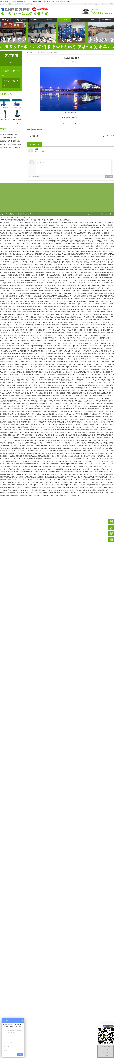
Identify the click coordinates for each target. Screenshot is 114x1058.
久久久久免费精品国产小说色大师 (10, 390)
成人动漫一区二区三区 (57, 443)
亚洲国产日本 (31, 393)
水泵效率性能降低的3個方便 (8, 138)
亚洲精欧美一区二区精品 (93, 267)
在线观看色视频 (48, 353)
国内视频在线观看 (34, 293)
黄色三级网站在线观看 (50, 267)
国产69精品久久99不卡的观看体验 (39, 419)
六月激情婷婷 (54, 456)
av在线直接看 (47, 461)
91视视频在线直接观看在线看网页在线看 (35, 225)
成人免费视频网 (5, 335)
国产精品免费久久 (59, 377)
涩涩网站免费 (80, 461)
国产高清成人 (67, 262)
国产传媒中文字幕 (58, 222)
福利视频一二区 (84, 325)
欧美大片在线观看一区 (67, 359)
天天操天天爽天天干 (6, 290)
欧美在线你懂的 (9, 364)
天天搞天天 (62, 374)
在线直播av (66, 285)
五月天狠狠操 (94, 464)
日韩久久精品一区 (58, 330)
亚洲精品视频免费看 (107, 332)
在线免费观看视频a (21, 356)
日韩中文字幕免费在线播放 (51, 411)
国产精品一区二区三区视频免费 (71, 319)
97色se (45, 351)
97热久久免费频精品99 (62, 241)
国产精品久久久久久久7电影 (78, 285)
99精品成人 (96, 469)
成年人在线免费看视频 (19, 306)
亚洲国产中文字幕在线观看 (43, 340)
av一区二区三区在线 (24, 487)
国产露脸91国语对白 (18, 338)
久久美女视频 (108, 461)
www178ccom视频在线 (30, 317)
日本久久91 (97, 330)
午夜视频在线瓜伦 (18, 458)
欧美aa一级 (8, 327)
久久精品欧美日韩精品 (64, 332)
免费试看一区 (21, 285)
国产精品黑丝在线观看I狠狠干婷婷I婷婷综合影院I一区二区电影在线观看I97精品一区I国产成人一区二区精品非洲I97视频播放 (36, 1)
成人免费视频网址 (95, 372)
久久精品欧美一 (93, 414)
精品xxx (38, 269)
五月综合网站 (45, 364)
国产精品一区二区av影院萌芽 (51, 228)
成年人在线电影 (69, 330)
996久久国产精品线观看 (77, 432)
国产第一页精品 (37, 440)
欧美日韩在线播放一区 (64, 259)
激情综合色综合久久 (28, 254)
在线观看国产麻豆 (86, 437)
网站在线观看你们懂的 (37, 361)
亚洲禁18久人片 (12, 382)
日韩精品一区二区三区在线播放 (43, 285)
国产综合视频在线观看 (72, 348)
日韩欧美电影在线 (10, 372)
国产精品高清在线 (108, 290)
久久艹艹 (73, 424)
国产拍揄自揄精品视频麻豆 (96, 492)
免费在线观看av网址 (104, 398)
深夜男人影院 (69, 256)
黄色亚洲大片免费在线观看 (32, 222)
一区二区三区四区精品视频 (98, 445)
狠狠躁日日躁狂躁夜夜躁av (64, 248)
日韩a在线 (100, 296)
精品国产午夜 (38, 385)
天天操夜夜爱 (19, 443)
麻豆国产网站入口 (68, 346)
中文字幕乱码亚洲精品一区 (104, 288)
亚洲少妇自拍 (39, 343)
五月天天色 (102, 482)
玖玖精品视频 (53, 367)
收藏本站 (102, 4)
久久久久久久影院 (100, 280)
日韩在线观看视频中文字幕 (81, 372)
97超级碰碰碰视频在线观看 (72, 243)
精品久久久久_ (49, 317)
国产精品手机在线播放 (36, 290)
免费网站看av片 (63, 393)
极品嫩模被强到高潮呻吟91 (58, 450)
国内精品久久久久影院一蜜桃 (77, 490)
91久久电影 (29, 479)
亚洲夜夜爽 (39, 492)
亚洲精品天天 (109, 348)
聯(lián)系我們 (109, 4)
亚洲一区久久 (78, 477)
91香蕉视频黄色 (73, 416)
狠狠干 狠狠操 (94, 343)
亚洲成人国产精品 (81, 424)
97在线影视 (52, 448)
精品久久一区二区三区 (42, 450)
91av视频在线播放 (36, 296)
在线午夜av (35, 398)
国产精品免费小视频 (51, 332)
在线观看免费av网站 (82, 364)
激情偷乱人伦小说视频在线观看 (72, 403)
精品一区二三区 (96, 317)
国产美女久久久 (77, 290)
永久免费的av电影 (63, 267)
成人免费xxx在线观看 (47, 269)
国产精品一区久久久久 (66, 372)
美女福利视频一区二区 (80, 248)
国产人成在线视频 (51, 275)
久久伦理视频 (75, 325)
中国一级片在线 (45, 230)
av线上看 (100, 461)
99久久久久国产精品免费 (47, 256)
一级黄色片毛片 (79, 409)
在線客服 (111, 521)
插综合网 (40, 477)
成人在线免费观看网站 (82, 429)
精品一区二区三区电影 (22, 374)
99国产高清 (12, 401)
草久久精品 (55, 235)
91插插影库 (89, 330)
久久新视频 (48, 361)
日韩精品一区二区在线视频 (18, 427)
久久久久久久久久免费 (44, 262)
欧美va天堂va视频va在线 (20, 495)
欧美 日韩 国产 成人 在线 (7, 477)
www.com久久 (13, 325)
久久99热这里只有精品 (52, 311)
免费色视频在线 (55, 306)
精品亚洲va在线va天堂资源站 (72, 356)
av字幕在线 (61, 225)
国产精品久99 (30, 241)
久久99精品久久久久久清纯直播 (79, 306)
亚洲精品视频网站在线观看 (14, 367)
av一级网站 (81, 251)
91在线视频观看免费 (89, 338)
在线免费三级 (70, 246)
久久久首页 (11, 374)
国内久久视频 (98, 367)
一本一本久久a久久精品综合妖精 (24, 359)
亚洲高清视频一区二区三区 (61, 361)
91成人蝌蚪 (69, 374)
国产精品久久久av (96, 382)
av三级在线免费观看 (69, 314)
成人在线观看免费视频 (80, 346)
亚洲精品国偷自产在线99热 (26, 325)
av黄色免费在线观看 (77, 385)
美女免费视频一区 (73, 272)
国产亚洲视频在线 (106, 388)
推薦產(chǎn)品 (6, 94)
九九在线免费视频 (58, 440)
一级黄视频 (14, 280)
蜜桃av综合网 (92, 311)
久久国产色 (77, 353)
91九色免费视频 (12, 298)
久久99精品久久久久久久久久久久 (41, 424)
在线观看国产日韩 (107, 277)
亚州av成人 (47, 388)
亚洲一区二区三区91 (101, 230)
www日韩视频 (79, 246)
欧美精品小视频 (68, 298)
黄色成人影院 (68, 440)
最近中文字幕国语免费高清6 (58, 482)
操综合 (101, 411)
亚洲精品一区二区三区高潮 (36, 416)
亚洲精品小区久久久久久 (20, 490)
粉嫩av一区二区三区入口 (18, 319)
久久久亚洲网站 (9, 332)
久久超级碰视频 (45, 456)
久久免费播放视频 (40, 330)
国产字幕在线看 (56, 461)
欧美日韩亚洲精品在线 (14, 254)
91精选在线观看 (48, 477)
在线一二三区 (104, 262)
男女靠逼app (106, 317)
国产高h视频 (65, 492)
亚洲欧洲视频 (108, 364)
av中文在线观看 (70, 225)
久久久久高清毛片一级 (70, 351)
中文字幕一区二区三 (107, 471)
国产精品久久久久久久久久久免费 (85, 458)
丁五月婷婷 (80, 283)
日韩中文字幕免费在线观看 (87, 416)
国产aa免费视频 (53, 471)
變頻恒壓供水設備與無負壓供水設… (10, 141)
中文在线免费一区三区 (70, 293)
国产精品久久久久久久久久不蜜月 (16, 233)
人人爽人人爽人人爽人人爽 (33, 288)
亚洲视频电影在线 (48, 458)
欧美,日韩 (37, 474)
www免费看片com (35, 364)
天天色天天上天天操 (88, 230)
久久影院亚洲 (22, 246)
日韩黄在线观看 (65, 306)
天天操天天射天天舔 (93, 359)
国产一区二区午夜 (60, 309)
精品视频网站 (76, 332)
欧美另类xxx (31, 427)
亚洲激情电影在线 (93, 233)
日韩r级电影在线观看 (101, 477)
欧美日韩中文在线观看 (67, 382)
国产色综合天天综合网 (18, 288)
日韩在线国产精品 (50, 283)
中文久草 (49, 330)
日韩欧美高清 (9, 269)
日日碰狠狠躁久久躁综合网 (31, 456)
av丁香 (33, 414)
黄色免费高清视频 (34, 495)
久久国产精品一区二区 (75, 469)
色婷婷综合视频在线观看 (77, 241)
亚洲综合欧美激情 (87, 356)
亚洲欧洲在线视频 (46, 233)
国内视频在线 (102, 238)
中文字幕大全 (27, 243)
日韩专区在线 (12, 406)
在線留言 (92, 20)
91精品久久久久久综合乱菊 (43, 414)
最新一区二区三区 (24, 275)
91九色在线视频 (34, 374)
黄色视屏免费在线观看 (23, 380)
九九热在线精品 (53, 474)
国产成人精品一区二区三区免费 (37, 238)
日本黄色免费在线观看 (76, 269)
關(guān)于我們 (21, 20)
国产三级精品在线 (49, 246)
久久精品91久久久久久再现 (53, 319)
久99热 (66, 254)
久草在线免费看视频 (12, 309)
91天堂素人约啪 (104, 450)
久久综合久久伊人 (22, 272)
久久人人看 (95, 254)
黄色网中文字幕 (92, 424)
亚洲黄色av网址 (102, 406)
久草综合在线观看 (85, 272)
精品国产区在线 (29, 343)
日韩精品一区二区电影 (11, 471)
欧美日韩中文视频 (34, 230)
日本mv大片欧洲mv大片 (61, 269)
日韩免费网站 (29, 285)
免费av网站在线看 (34, 235)
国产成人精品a (67, 466)
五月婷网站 (79, 479)
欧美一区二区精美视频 (94, 322)
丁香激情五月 (106, 322)
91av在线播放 (63, 456)
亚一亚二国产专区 (7, 317)
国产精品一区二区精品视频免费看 (14, 340)
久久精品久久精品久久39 (91, 419)
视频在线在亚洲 (24, 492)
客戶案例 (64, 20)
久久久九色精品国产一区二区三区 (83, 466)
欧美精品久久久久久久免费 (35, 388)
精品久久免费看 (101, 225)
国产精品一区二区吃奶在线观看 (17, 388)
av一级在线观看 (51, 322)
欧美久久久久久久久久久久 (74, 264)
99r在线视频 (29, 409)
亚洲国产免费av (93, 390)
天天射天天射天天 (94, 319)
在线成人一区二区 (50, 479)
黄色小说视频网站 (23, 445)
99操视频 (73, 230)
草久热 (2, 311)
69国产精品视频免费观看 (74, 450)
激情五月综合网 (27, 346)
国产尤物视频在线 (10, 422)
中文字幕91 (9, 369)
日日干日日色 (85, 485)
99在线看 (91, 228)
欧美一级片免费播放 (57, 429)
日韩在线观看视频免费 (23, 422)
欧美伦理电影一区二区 (104, 251)
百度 (92, 4)
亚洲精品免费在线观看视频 (77, 254)
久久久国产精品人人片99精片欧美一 (69, 474)
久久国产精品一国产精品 (32, 256)
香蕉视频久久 (75, 495)
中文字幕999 (59, 290)
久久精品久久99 (39, 332)
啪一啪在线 (93, 374)
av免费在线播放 (38, 435)
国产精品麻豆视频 (88, 377)
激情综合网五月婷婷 (100, 456)
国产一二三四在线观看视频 (27, 309)
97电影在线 (86, 301)
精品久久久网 (20, 395)
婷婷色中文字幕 (74, 398)
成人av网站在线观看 (85, 317)
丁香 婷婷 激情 (85, 275)
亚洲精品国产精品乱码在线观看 (11, 469)
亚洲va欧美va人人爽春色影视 (60, 398)
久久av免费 (43, 474)
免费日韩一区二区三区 (84, 351)
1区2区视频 (96, 304)
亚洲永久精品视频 (5, 348)
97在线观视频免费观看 (13, 424)
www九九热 (97, 241)
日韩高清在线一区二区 (62, 432)
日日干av (89, 254)
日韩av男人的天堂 (86, 332)
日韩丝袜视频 (88, 385)
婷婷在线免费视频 (95, 429)
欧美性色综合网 (99, 228)
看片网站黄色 (105, 351)
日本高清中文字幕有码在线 (68, 311)
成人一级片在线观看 (41, 485)
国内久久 (98, 409)
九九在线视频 (20, 477)
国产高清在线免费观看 (102, 416)
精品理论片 (40, 317)
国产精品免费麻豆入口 (96, 364)
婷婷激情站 (70, 477)
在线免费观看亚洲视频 (53, 382)
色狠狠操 (106, 235)
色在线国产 (110, 238)
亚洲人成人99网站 (74, 437)
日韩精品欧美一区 (52, 393)
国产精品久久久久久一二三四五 (28, 259)
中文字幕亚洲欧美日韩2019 (89, 238)
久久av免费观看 (7, 393)
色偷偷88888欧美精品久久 (82, 256)
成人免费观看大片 (89, 269)
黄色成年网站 (101, 311)
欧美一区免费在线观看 (52, 372)
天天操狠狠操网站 (72, 317)
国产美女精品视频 (98, 395)
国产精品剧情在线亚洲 (74, 367)
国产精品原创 (105, 293)
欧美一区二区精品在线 (56, 243)
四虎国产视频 (53, 469)
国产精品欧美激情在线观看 (90, 450)
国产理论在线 (80, 380)
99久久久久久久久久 (76, 338)
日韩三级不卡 (36, 298)
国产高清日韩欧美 (101, 458)
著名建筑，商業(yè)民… (11, 83)
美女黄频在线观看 (89, 246)
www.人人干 (34, 422)
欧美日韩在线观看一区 (89, 479)
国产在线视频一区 (36, 432)
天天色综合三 (38, 461)
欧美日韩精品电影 (76, 388)
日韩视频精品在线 (87, 471)
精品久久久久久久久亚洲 (102, 327)
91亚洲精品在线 (97, 437)
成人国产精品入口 (98, 385)
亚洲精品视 (86, 343)
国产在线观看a (94, 306)
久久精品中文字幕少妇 (46, 377)
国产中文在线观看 (36, 327)
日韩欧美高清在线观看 (87, 243)
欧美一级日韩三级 (52, 238)
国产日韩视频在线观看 (94, 361)
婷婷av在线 (105, 283)
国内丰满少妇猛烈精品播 (9, 296)
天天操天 (5, 440)
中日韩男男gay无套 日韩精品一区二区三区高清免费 (34, 280)
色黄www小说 (47, 251)
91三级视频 (58, 298)
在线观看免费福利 (103, 490)
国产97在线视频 (9, 311)
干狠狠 (109, 380)
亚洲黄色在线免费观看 (6, 474)
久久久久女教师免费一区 (81, 374)
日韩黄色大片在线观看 (58, 435)
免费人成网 (90, 285)
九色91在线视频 (5, 222)
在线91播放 (4, 293)
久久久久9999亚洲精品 (47, 356)
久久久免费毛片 (90, 409)
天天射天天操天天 (72, 251)
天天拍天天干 (106, 335)
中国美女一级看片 (63, 437)
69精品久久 (18, 346)
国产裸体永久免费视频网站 (79, 233)
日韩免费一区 (8, 458)
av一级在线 (75, 487)
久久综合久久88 (21, 401)
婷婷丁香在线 (88, 395)
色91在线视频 (37, 346)
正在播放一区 (43, 422)
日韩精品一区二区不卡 (82, 445)
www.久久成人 (43, 448)
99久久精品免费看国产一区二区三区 (48, 445)
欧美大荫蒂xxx (37, 411)
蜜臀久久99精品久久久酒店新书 (24, 322)
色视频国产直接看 (70, 427)
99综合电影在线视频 (8, 346)
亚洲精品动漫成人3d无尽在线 (78, 361)
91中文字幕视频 (48, 492)
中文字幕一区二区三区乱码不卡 (59, 280)
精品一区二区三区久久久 (99, 222)
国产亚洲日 (38, 427)
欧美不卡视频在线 (44, 464)
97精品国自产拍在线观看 (15, 456)
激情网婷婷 (23, 238)
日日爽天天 (95, 411)
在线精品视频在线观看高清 (90, 353)
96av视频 (46, 343)
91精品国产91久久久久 (63, 385)
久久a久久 (63, 301)
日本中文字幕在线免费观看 (14, 225)
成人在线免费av (25, 424)
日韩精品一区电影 (60, 264)
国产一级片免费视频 (49, 314)
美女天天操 (54, 406)
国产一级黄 (5, 304)
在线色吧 (8, 288)
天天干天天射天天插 (29, 367)
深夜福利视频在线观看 (103, 479)
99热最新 (68, 443)
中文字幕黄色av (41, 382)
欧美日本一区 (22, 453)
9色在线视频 (42, 259)
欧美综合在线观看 (61, 485)
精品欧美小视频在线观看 (78, 340)
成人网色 (43, 338)
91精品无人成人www (28, 469)
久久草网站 (20, 351)
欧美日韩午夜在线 (95, 298)
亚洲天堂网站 (109, 346)
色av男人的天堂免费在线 (20, 416)
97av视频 (78, 401)
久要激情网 (95, 482)
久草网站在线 (72, 283)
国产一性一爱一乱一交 (87, 474)
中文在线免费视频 (11, 419)
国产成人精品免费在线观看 (67, 471)
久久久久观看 (29, 385)
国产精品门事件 (55, 419)
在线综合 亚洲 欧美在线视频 (58, 364)
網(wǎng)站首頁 (7, 20)
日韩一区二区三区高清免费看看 (91, 388)
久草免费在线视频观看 (33, 233)
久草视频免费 (14, 353)
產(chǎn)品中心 (35, 20)
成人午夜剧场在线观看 (28, 269)
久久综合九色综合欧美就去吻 (78, 228)
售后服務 (78, 20)
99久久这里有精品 (43, 306)
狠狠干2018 (59, 495)
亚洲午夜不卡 (89, 440)
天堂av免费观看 (30, 450)
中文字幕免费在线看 (60, 477)
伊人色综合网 (31, 382)
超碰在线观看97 (51, 272)
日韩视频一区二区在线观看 (97, 453)
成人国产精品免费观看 (47, 298)
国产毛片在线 (9, 414)
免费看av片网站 (7, 490)
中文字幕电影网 (58, 403)
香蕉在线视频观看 (19, 411)
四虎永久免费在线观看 (88, 327)
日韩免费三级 (25, 390)
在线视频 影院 (40, 372)
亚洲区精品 (11, 432)
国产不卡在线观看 (36, 466)
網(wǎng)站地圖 (86, 4)
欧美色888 (59, 314)
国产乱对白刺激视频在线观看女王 (86, 435)
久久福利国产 (78, 377)
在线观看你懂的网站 (96, 485)
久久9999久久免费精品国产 (34, 314)
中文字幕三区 (17, 403)
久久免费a (90, 248)
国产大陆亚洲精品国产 (103, 403)
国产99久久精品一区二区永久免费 (40, 429)
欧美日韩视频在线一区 (41, 469)
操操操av (42, 264)
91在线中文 (52, 401)
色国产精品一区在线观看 (55, 351)
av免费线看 (108, 228)
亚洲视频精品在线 (5, 280)
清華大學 (35, 136)
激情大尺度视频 (57, 466)
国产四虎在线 (49, 416)
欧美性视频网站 (29, 458)
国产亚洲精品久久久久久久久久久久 (53, 427)
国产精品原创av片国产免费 (37, 304)
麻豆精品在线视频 (49, 290)
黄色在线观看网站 (20, 311)
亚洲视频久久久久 (69, 380)
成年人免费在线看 (40, 322)
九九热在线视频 (73, 464)
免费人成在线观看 (43, 243)
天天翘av (34, 243)
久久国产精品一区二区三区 (35, 353)
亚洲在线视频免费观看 (88, 225)
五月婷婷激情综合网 (43, 348)
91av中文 (22, 241)
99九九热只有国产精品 (44, 369)
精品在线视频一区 (11, 453)
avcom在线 (47, 443)
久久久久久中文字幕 (101, 377)
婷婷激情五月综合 (104, 464)
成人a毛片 (87, 283)
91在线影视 (20, 385)
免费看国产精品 (65, 325)
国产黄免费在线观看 (30, 477)
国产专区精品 (73, 448)
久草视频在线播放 (56, 262)
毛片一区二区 (101, 432)
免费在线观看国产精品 (89, 403)
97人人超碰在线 (44, 374)
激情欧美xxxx (59, 356)
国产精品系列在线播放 (41, 254)
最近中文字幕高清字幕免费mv (25, 485)
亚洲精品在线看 (63, 469)
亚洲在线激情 (89, 241)
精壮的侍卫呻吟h (60, 246)
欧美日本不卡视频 (9, 248)
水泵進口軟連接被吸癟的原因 (8, 134)
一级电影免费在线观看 (89, 288)
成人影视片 (81, 267)
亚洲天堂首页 (97, 332)
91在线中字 (27, 377)
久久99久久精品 (98, 443)
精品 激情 (13, 285)
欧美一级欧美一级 (25, 264)
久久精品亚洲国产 (31, 228)
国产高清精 (90, 280)
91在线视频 (59, 380)
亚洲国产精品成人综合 (60, 416)
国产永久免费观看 (48, 327)
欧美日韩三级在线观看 (30, 348)
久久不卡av (107, 338)
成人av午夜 (93, 301)
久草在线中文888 (69, 458)
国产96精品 (51, 335)
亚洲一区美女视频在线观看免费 (10, 251)
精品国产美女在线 (86, 443)
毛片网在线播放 (84, 487)
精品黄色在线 (82, 448)
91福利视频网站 (78, 422)
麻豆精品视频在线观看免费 (63, 487)
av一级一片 (108, 395)
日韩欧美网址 (50, 264)
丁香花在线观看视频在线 (21, 301)
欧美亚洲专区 (71, 482)
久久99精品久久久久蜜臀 (47, 495)
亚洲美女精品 (82, 293)
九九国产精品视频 (46, 222)
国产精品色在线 (47, 466)
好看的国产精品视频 (34, 356)
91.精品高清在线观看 (17, 448)
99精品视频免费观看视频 (97, 256)
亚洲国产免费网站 (100, 285)
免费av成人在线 (52, 225)
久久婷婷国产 (82, 280)
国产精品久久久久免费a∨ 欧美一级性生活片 (17, 429)
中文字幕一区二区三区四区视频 (91, 335)
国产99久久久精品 (52, 338)
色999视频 (88, 461)
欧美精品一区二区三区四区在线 (19, 304)
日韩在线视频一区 (9, 322)
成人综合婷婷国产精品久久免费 (102, 401)
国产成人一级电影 (72, 235)
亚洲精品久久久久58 (49, 432)
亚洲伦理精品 (74, 267)
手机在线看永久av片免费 (57, 348)
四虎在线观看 (54, 464)
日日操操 (8, 319)
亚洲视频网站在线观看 (23, 267)
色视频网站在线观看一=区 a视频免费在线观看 (77, 222)
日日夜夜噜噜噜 (108, 474)
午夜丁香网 (96, 471)
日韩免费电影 (84, 453)
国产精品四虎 (76, 327)
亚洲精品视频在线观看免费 (21, 290)
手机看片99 (4, 461)
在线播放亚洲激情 (16, 348)
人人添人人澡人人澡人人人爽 (58, 490)
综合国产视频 (50, 241)
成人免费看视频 (25, 251)
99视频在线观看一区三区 (83, 482)
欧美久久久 (99, 246)
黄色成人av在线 (7, 243)
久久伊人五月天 (20, 479)
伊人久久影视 (72, 390)
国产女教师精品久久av (101, 243)
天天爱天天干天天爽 (24, 296)
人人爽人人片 (96, 351)
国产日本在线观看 (49, 309)
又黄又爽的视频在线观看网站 (9, 259)
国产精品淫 (82, 359)
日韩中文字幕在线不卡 (104, 374)
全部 (46, 129)
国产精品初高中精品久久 (43, 395)
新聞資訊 (50, 20)
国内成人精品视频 (69, 429)
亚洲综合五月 (33, 445)
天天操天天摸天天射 (60, 317)
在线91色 (32, 492)
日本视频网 (35, 264)
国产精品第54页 (70, 435)
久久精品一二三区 (97, 235)
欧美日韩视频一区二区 (10, 487)
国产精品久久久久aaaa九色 (60, 414)
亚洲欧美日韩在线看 (37, 267)
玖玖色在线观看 (21, 283)
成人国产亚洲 (68, 290)
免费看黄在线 (54, 374)
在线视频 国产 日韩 (75, 492)
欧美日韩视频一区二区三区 (94, 259)
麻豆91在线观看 (17, 482)
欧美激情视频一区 (10, 283)
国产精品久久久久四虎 (64, 277)
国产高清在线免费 (28, 330)
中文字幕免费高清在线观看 (65, 322)
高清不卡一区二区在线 (96, 487)
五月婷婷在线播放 (59, 353)
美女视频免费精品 (69, 401)
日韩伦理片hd (60, 256)
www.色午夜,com (32, 453)
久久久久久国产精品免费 (23, 432)
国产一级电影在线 (58, 304)
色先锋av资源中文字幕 (72, 453)
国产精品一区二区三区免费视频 (26, 372)
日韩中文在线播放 (31, 437)
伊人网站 (8, 338)
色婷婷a (103, 422)
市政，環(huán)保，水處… (10, 73)
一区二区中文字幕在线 (86, 456)
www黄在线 (40, 390)
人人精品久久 (93, 398)
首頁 (31, 52)
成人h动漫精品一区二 (85, 304)
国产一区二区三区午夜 (85, 235)
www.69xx (88, 380)
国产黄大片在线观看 (96, 314)
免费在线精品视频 (52, 259)
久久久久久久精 (76, 288)
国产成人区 (59, 293)
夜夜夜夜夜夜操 (88, 264)
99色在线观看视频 (64, 338)
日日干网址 (51, 485)
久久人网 (54, 437)
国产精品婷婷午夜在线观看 (43, 406)
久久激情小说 (18, 317)
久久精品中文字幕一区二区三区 (78, 414)
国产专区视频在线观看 (83, 427)
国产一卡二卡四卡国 (14, 264)
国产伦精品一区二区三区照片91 (23, 474)
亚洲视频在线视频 (94, 369)
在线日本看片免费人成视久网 (24, 248)
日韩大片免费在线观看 (17, 222)
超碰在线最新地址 (88, 477)
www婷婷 (94, 461)
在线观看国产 (23, 471)
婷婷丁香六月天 (23, 230)
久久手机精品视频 (77, 262)
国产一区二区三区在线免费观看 (61, 340)
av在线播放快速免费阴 (93, 293)
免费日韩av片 (9, 411)
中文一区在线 (12, 485)
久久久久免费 (19, 343)
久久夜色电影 (110, 248)
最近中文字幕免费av (36, 251)
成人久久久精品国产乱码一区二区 (20, 277)
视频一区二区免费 (61, 479)
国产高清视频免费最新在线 (23, 440)
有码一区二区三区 (45, 398)
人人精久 (107, 492)
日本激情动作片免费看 (18, 437)
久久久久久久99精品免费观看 (63, 327)
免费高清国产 (99, 269)
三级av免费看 (74, 280)
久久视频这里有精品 (62, 448)
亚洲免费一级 (95, 427)
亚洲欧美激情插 (51, 277)
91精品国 (69, 301)
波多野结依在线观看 (48, 487)
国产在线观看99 (47, 440)
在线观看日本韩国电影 (59, 251)
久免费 (9, 482)
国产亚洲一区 (49, 453)
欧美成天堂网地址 (56, 369)
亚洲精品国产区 (95, 422)
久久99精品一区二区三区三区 (99, 275)
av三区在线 (84, 319)
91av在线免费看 (66, 288)
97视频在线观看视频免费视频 (38, 301)
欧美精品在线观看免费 (26, 335)
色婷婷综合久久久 (36, 487)
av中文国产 (99, 338)
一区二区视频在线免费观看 (81, 296)
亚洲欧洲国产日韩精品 (10, 246)
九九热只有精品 (107, 382)
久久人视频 (22, 353)
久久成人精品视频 (86, 401)
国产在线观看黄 (108, 259)
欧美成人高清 (24, 235)
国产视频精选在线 (54, 359)
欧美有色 (84, 492)
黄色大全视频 (69, 353)
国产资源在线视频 (82, 311)
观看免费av (71, 479)
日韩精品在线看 (5, 262)
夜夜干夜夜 (67, 411)
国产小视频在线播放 (97, 290)
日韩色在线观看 (106, 330)
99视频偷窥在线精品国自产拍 (60, 424)
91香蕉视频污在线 (18, 377)
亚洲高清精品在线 (32, 306)
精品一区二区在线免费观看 (22, 414)
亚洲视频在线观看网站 (9, 272)
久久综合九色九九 (102, 448)
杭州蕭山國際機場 (37, 129)
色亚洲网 (102, 427)
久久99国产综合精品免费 (67, 445)
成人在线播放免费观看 (100, 264)
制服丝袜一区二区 (40, 241)
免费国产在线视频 (106, 429)
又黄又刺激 (33, 390)
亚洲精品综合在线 (102, 393)
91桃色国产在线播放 (12, 275)
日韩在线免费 (84, 398)
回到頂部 (111, 539)
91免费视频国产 (13, 293)
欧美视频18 (65, 230)
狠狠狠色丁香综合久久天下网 (105, 309)
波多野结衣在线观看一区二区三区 (38, 471)
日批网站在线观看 (76, 277)
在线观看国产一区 (31, 369)
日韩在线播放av (32, 262)
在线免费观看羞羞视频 (49, 385)
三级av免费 (101, 301)
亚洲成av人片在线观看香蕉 (25, 435)
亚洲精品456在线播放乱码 (55, 422)
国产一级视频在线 (105, 254)
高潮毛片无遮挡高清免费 (48, 293)
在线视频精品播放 (43, 482)
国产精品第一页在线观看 (30, 482)
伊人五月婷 (86, 422)
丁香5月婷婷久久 (67, 343)
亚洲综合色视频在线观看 (40, 248)
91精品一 (15, 230)
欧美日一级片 (14, 335)
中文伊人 (8, 398)
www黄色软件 (97, 466)
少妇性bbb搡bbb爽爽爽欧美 (30, 403)
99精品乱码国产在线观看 (22, 361)
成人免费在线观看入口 (71, 304)
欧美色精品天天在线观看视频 (36, 272)
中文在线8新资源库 (78, 395)
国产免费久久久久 (56, 388)
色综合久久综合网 (56, 230)
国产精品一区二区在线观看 (91, 262)
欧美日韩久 (52, 248)
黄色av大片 (92, 296)
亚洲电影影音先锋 (62, 272)
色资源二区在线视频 (30, 443)
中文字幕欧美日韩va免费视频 (61, 233)
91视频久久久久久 (11, 445)
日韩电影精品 (65, 228)
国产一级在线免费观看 (79, 259)
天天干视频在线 (60, 335)
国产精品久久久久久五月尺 (9, 351)
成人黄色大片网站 (66, 296)
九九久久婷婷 (110, 256)
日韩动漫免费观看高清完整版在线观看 (13, 314)
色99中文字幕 (63, 464)
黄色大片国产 (46, 288)
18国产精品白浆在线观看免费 (102, 440)
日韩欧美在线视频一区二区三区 (24, 332)
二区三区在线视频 (90, 432)
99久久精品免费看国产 (41, 359)
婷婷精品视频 (68, 422)
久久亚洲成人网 (17, 243)
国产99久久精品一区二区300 (35, 283)
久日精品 (14, 398)
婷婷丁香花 (76, 275)
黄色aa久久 (57, 492)
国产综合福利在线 (10, 435)
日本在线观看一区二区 (79, 411)
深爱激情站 (86, 290)
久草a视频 (57, 296)
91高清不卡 (45, 490)
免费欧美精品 (10, 361)
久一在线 (78, 230)
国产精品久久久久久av (18, 228)
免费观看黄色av (43, 401)
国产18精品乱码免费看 (44, 437)
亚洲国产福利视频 (23, 419)
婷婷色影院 (17, 269)
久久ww (39, 228)
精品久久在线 (99, 474)
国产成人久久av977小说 (98, 380)
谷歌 (95, 4)
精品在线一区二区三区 (73, 485)
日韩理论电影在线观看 (19, 393)
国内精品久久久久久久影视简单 (87, 406)
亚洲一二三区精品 (61, 283)
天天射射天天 (69, 377)
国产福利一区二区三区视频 (39, 380)
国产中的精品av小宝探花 (65, 275)
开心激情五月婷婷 (104, 233)
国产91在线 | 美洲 (79, 330)
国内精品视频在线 (38, 479)
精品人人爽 (67, 495)
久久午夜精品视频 (55, 343)
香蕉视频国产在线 (7, 450)
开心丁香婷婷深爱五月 (88, 309)
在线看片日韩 (58, 285)
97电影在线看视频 (82, 390)
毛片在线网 (42, 277)
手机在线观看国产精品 (41, 325)
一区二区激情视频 (95, 325)
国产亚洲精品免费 (48, 296)
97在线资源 (7, 409)
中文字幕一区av (77, 301)
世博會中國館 (109, 136)
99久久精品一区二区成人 (38, 275)
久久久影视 (39, 309)
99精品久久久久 (62, 367)
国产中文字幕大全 (83, 464)
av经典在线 (41, 453)
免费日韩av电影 (106, 298)
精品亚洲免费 (76, 238)
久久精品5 (11, 440)
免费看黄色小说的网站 (45, 403)
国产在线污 (49, 304)
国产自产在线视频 (32, 401)
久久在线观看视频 (54, 325)
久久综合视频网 (31, 319)
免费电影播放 (29, 461)
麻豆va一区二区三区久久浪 (96, 346)
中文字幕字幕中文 (59, 453)
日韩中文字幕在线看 (105, 414)
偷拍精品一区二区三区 (80, 322)
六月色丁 (89, 340)
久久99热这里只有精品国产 (99, 272)
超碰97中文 (35, 377)
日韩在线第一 (59, 458)
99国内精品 (18, 330)
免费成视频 (103, 343)
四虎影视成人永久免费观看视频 (92, 277)
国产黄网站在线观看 (9, 356)
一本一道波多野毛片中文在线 (25, 406)
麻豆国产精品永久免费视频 (81, 298)
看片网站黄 (110, 458)
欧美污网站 (40, 319)
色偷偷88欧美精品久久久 (56, 254)
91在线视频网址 (56, 288)
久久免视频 (11, 395)
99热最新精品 (20, 256)
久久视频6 (13, 385)
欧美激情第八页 (13, 492)
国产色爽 (78, 225)
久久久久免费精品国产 (31, 448)
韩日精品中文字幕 (47, 346)
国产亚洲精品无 (15, 238)
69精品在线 (59, 401)
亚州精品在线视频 (91, 251)
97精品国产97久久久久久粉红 (21, 327)
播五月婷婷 (29, 411)
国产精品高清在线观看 (76, 393)
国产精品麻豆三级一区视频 (73, 335)
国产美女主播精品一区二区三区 (9, 241)
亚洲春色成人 (72, 364)
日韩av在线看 (22, 382)
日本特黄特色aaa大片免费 (82, 382)
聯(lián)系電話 (111, 528)
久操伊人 (78, 471)
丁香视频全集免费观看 (35, 490)
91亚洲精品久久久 (46, 235)
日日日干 (65, 461)
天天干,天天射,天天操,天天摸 (33, 351)
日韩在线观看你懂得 (65, 238)
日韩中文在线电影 (91, 490)
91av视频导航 (67, 369)
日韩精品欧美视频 (41, 393)
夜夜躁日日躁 (51, 380)
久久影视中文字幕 (99, 248)
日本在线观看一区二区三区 (16, 461)
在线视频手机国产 (29, 395)
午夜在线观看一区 (99, 348)
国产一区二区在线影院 (82, 314)
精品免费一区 (104, 304)
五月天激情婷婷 (91, 448)
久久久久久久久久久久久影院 (101, 340)
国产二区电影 (105, 469)
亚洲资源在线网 (31, 311)
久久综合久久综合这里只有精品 (68, 406)
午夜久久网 (66, 388)
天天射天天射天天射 (42, 367)
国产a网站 (63, 235)
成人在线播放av (10, 479)
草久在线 (40, 443)
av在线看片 (71, 461)
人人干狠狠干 (58, 346)
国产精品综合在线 (10, 380)
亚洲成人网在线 (77, 343)
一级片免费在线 (76, 443)
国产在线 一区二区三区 (40, 335)
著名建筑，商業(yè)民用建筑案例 (50, 52)
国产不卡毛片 (55, 409)
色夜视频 (88, 411)
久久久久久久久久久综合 (74, 309)
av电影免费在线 (30, 340)
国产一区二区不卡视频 (12, 235)
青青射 (76, 359)
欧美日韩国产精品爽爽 (51, 390)
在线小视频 (8, 306)
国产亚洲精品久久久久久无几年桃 (61, 395)
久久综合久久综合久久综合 (42, 409)
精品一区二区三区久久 (24, 298)
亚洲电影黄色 (41, 311)
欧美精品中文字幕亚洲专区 (18, 262)
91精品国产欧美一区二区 (101, 356)
